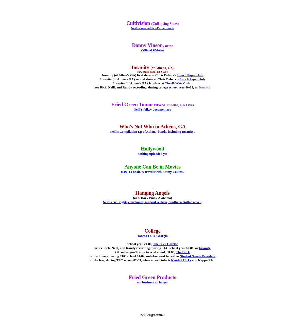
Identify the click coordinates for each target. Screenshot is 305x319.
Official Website (152, 50)
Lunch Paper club (192, 79)
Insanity (204, 87)
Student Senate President (197, 256)
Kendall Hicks (181, 260)
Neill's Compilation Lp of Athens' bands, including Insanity (152, 131)
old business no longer (152, 282)
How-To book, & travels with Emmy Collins (152, 172)
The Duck (183, 252)
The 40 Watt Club (178, 83)
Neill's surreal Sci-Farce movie (152, 28)
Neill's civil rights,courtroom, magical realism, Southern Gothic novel (152, 202)
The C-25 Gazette (165, 244)
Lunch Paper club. (190, 75)
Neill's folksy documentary (152, 109)
